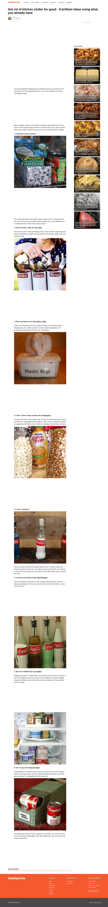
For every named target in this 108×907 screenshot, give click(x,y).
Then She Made (34, 768)
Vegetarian (69, 2)
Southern (53, 2)
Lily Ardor (38, 228)
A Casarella (37, 671)
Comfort (26, 2)
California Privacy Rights (94, 885)
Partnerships (70, 881)
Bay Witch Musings (40, 578)
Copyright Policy (92, 887)
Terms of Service (92, 881)
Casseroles (44, 2)
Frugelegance (46, 415)
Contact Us (69, 883)
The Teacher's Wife (39, 321)
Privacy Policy (91, 883)
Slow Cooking (35, 2)
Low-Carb (61, 2)
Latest (50, 881)
